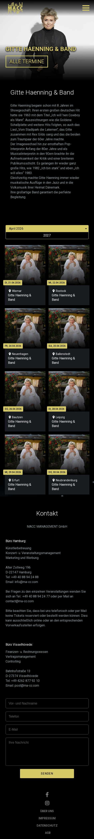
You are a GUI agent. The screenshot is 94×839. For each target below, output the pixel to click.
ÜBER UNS (47, 811)
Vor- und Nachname (23, 703)
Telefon (14, 716)
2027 (47, 235)
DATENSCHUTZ (47, 825)
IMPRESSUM (47, 818)
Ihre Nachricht (19, 742)
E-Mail (13, 729)
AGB (48, 832)
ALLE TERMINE (26, 61)
